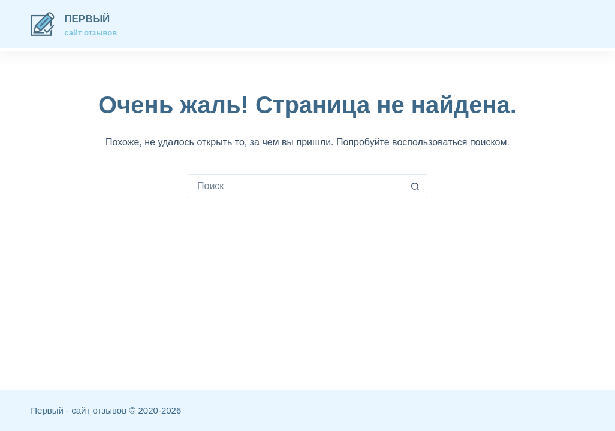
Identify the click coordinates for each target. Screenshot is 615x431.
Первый (87, 19)
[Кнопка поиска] (415, 186)
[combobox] (296, 186)
